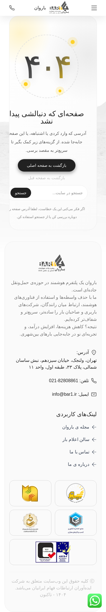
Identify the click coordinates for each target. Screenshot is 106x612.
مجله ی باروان (75, 427)
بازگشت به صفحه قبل (46, 178)
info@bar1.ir (64, 394)
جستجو (21, 193)
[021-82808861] (12, 8)
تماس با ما (79, 451)
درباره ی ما (78, 464)
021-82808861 (63, 380)
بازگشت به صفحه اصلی (47, 165)
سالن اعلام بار (75, 439)
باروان (53, 8)
